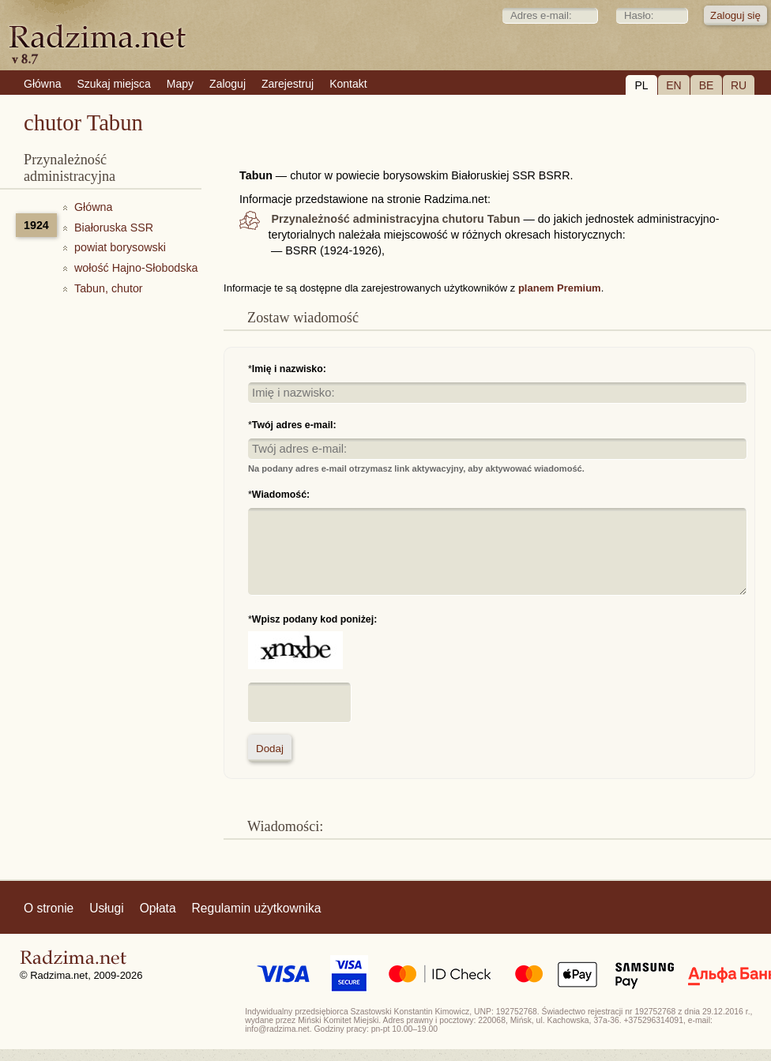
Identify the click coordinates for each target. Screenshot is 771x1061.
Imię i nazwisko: (289, 368)
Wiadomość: (281, 494)
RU (739, 85)
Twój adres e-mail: (294, 425)
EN (673, 85)
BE (706, 85)
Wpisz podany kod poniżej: (314, 619)
